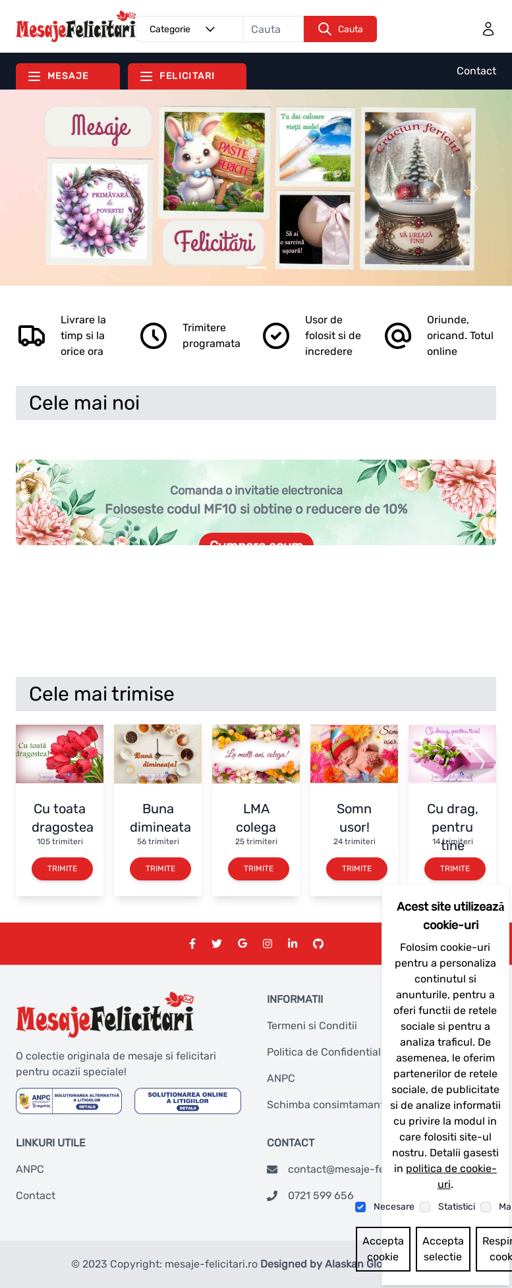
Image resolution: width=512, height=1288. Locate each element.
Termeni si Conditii (312, 1025)
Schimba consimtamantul (330, 1104)
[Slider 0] (256, 267)
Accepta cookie (383, 1249)
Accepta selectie (443, 1249)
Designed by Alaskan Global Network (350, 1264)
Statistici (456, 1206)
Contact (476, 71)
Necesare (394, 1206)
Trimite (62, 868)
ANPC (281, 1078)
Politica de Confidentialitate (335, 1052)
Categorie (184, 29)
